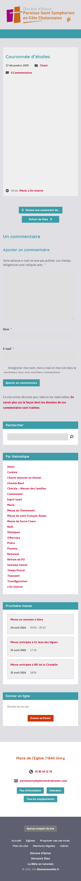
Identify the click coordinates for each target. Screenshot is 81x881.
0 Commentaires (21, 72)
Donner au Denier (40, 718)
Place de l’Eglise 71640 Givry (40, 758)
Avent (11, 466)
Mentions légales (44, 846)
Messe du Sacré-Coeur (21, 521)
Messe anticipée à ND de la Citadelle (34, 664)
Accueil (16, 840)
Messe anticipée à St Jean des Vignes (34, 642)
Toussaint (13, 575)
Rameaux (13, 553)
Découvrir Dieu (40, 858)
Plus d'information (30, 790)
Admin (64, 846)
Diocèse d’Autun (40, 853)
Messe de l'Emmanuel (21, 510)
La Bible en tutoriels (41, 863)
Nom (7, 329)
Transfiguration (17, 581)
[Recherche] (37, 436)
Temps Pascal (16, 570)
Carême (12, 472)
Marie (23, 190)
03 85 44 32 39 (43, 771)
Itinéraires (55, 790)
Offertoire (13, 537)
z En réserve (35, 190)
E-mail (8, 348)
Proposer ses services (55, 840)
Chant (44, 65)
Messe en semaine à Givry (26, 619)
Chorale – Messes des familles (26, 488)
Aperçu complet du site (40, 828)
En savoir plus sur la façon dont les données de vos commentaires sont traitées (38, 402)
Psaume (12, 548)
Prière (11, 542)
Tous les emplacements (40, 799)
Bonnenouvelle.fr (48, 869)
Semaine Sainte (17, 564)
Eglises (30, 840)
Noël (10, 526)
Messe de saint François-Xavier (26, 515)
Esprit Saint (14, 499)
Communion (15, 493)
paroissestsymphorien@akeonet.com (43, 780)
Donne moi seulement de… (40, 210)
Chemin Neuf (15, 483)
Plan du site (20, 846)
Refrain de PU (16, 559)
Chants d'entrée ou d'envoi (24, 477)
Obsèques (13, 532)
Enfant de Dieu (40, 219)
